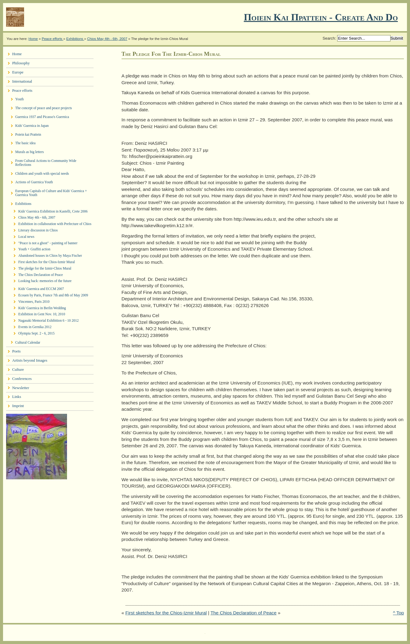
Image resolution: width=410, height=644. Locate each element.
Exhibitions (75, 39)
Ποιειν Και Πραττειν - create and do (321, 17)
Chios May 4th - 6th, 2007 (107, 39)
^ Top (398, 612)
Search (329, 38)
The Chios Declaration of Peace (243, 612)
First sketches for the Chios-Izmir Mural (166, 612)
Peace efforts (52, 39)
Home (33, 39)
